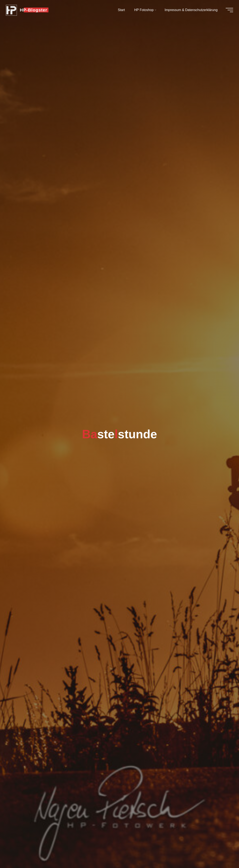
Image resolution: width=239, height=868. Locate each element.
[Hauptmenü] (228, 10)
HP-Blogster (34, 10)
